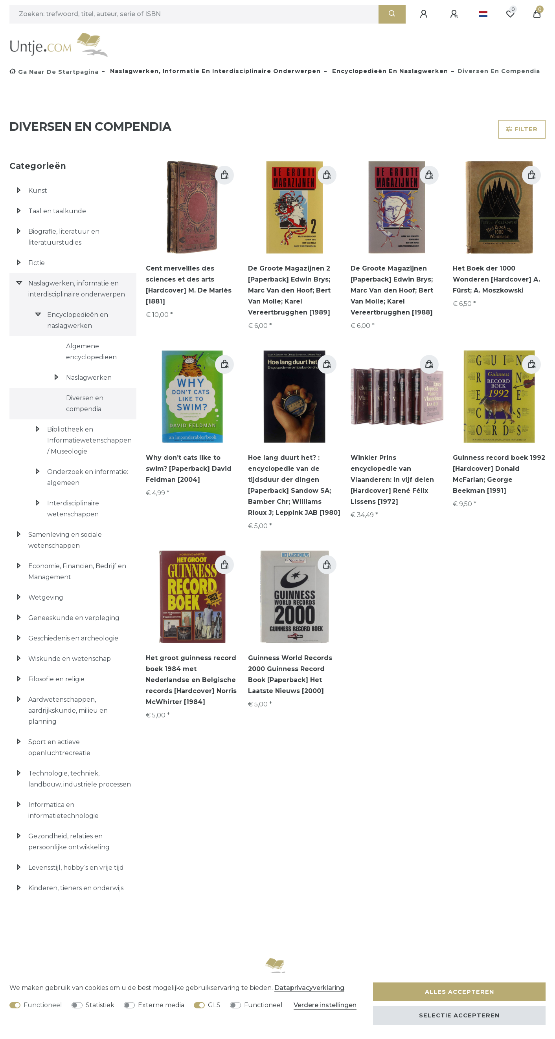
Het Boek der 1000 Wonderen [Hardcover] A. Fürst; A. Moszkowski (496, 279)
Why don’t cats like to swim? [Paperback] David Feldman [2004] (189, 468)
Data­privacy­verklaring (309, 987)
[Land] (483, 14)
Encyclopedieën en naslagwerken (389, 71)
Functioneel (43, 1005)
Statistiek (100, 1005)
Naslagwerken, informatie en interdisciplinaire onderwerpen (214, 71)
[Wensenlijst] (510, 14)
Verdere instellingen (325, 1005)
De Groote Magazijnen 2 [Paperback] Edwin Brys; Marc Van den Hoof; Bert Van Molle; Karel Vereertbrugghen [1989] (289, 290)
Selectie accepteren (459, 1015)
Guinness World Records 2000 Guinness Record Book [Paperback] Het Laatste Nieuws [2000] (290, 674)
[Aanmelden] (424, 14)
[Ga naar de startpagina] (54, 71)
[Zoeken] (392, 14)
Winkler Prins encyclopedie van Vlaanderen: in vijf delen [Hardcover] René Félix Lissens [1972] (392, 479)
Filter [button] (522, 129)
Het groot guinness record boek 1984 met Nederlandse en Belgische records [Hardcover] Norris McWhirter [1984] (191, 680)
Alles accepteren (459, 991)
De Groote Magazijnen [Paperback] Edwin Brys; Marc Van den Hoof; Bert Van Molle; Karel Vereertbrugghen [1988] (392, 290)
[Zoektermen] (194, 14)
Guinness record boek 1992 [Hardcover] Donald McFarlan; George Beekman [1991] (499, 474)
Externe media (161, 1005)
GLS (214, 1005)
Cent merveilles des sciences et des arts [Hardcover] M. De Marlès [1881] (189, 285)
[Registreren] (455, 14)
